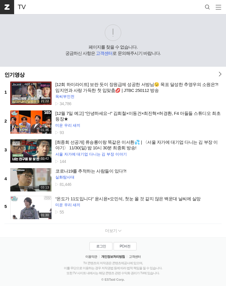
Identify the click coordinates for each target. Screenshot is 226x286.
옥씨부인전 (64, 96)
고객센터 (104, 53)
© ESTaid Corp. (112, 279)
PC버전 (125, 246)
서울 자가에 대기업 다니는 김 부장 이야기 (91, 154)
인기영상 (14, 75)
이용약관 (91, 256)
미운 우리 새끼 (67, 125)
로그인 (101, 246)
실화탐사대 (64, 177)
